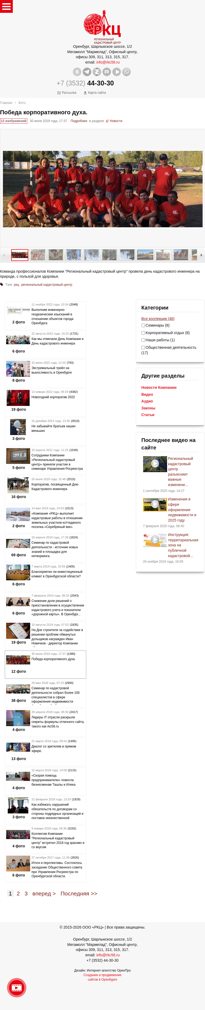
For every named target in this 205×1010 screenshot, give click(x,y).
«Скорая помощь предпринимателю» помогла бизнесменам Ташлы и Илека (53, 780)
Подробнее (79, 121)
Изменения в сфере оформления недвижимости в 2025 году (182, 509)
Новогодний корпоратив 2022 (53, 397)
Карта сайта (97, 93)
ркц (16, 285)
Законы (148, 408)
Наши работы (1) (160, 340)
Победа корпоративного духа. (53, 659)
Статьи (148, 415)
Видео (147, 394)
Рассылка (69, 93)
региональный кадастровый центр (46, 285)
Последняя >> (79, 893)
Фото (22, 103)
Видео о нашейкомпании (16, 987)
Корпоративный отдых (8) (168, 333)
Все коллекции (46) (158, 318)
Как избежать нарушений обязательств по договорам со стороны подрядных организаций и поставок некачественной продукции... (57, 813)
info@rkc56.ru (108, 62)
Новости (116, 121)
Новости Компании (159, 387)
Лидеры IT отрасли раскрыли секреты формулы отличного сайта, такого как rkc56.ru (57, 721)
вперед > (44, 893)
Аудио (147, 401)
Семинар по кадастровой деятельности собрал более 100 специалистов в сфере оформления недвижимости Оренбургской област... (55, 697)
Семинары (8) (158, 325)
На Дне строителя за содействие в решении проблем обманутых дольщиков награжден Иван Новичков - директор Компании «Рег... (57, 639)
